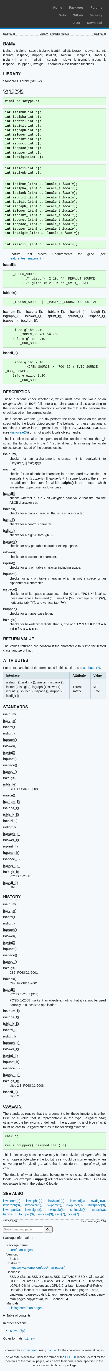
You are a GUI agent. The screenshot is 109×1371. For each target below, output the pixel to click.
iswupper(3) (11, 1210)
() (10, 454)
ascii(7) (60, 1214)
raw (32, 1338)
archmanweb (29, 1350)
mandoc (52, 1350)
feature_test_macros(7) (26, 258)
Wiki (62, 15)
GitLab (78, 15)
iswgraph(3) (11, 1205)
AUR (76, 23)
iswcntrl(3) (77, 1201)
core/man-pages (21, 1250)
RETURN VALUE (18, 639)
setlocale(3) (78, 1210)
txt (26, 1338)
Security (96, 15)
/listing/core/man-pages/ (26, 1308)
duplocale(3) (19, 432)
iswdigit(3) (98, 1201)
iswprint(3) (53, 1205)
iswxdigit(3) (33, 1210)
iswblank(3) (56, 1201)
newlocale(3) (56, 1210)
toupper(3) (26, 1214)
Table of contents (19, 1315)
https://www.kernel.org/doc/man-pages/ (37, 1267)
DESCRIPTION (16, 392)
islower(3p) (17, 1330)
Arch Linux (25, 6)
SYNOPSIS (13, 91)
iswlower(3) (33, 1205)
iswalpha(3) (34, 1201)
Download (94, 23)
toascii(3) (98, 1210)
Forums (96, 7)
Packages (76, 7)
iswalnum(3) (11, 1201)
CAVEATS (12, 1106)
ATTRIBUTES (15, 660)
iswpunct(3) (74, 1205)
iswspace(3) (96, 1205)
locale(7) (73, 1214)
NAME (9, 43)
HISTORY (12, 897)
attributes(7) (91, 668)
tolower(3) (10, 1214)
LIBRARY (12, 74)
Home (57, 7)
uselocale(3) (44, 1214)
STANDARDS (15, 707)
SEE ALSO (13, 1193)
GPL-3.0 (70, 1357)
